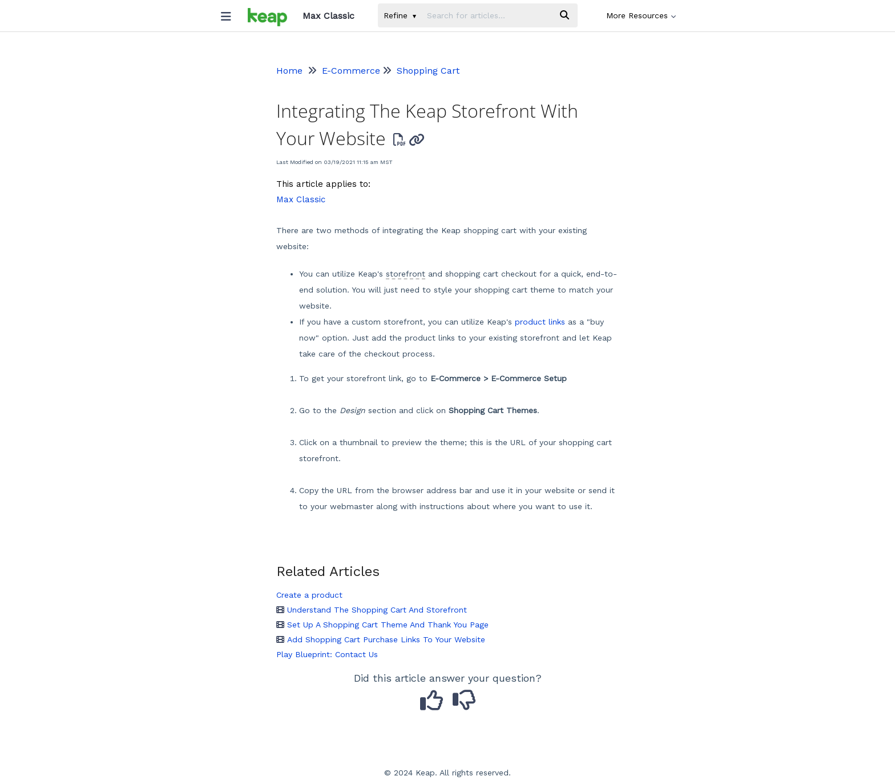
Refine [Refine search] (400, 15)
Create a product (309, 594)
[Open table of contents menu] (230, 13)
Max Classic (300, 199)
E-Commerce (351, 70)
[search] (486, 15)
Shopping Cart (428, 70)
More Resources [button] (641, 15)
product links (540, 321)
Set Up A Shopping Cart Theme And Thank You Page (382, 624)
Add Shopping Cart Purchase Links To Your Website (380, 639)
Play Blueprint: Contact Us (327, 654)
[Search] (564, 15)
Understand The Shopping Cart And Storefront (371, 609)
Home (289, 70)
